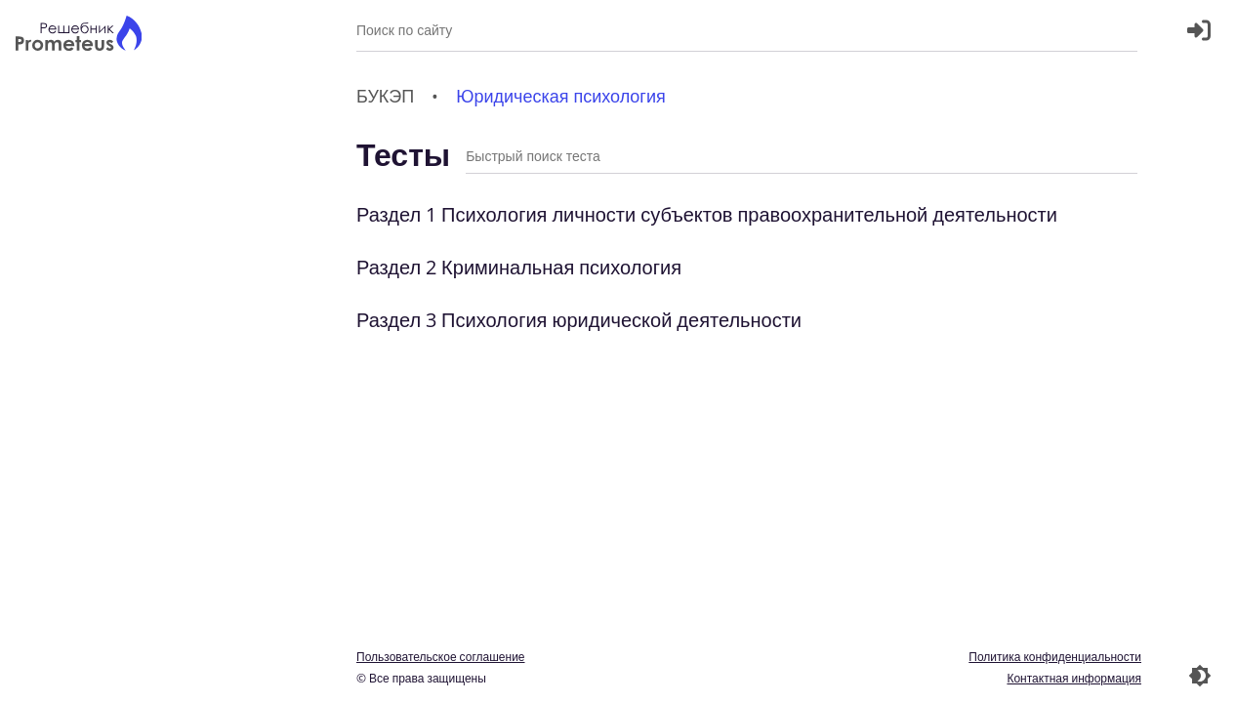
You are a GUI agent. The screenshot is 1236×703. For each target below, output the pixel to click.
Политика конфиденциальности (1054, 656)
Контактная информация (1074, 678)
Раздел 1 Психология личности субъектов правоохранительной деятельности (706, 214)
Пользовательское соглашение (440, 656)
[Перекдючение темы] (1200, 675)
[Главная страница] (79, 36)
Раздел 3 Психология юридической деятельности (579, 320)
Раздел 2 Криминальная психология (518, 267)
